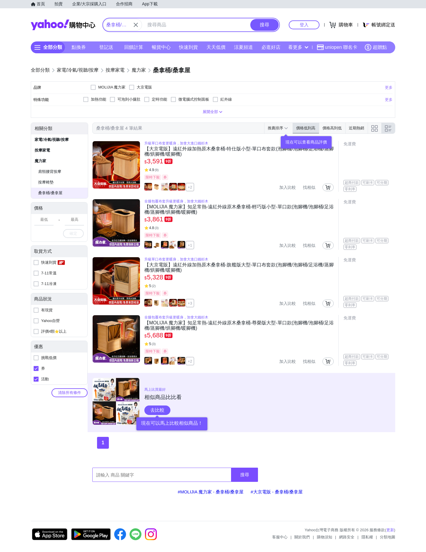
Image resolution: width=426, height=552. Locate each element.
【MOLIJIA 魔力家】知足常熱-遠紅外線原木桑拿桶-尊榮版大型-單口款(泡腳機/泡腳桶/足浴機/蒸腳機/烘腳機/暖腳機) (239, 325)
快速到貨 (188, 47)
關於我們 (302, 537)
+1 (190, 245)
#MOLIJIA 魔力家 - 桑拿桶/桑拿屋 (211, 491)
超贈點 (375, 47)
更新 (390, 530)
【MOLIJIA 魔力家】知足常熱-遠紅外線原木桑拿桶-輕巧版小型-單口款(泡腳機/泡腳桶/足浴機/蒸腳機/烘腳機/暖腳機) (239, 209)
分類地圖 (387, 537)
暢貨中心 (161, 47)
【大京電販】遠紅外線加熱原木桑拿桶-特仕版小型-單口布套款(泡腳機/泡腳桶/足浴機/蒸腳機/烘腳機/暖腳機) (239, 151)
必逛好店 (271, 47)
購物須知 (324, 537)
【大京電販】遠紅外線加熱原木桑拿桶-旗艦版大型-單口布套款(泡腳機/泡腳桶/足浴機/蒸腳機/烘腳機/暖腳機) (239, 267)
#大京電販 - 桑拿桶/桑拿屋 (277, 491)
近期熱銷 (356, 128)
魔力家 (40, 161)
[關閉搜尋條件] (135, 24)
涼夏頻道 (243, 47)
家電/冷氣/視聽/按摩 (52, 139)
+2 (190, 187)
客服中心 (280, 537)
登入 (304, 24)
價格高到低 (332, 128)
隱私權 (367, 537)
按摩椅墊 (46, 182)
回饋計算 (133, 47)
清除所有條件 (69, 392)
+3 (190, 303)
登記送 (106, 47)
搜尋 (244, 474)
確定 (73, 233)
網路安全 (346, 537)
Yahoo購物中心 (63, 25)
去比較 (157, 410)
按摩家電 (42, 150)
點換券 (79, 47)
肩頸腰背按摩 (49, 171)
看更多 (298, 47)
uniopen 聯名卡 (337, 47)
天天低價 (215, 47)
